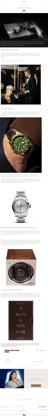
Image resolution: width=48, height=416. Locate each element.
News (24, 10)
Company (16, 406)
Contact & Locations (5, 407)
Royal (22, 175)
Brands (8, 406)
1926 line (5, 174)
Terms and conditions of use (14, 410)
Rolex (5, 406)
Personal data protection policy (23, 410)
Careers (8, 410)
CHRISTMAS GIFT (7, 350)
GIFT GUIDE (12, 350)
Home (2, 406)
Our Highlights (21, 406)
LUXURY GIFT (17, 350)
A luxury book (34, 293)
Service (11, 406)
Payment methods (3, 410)
